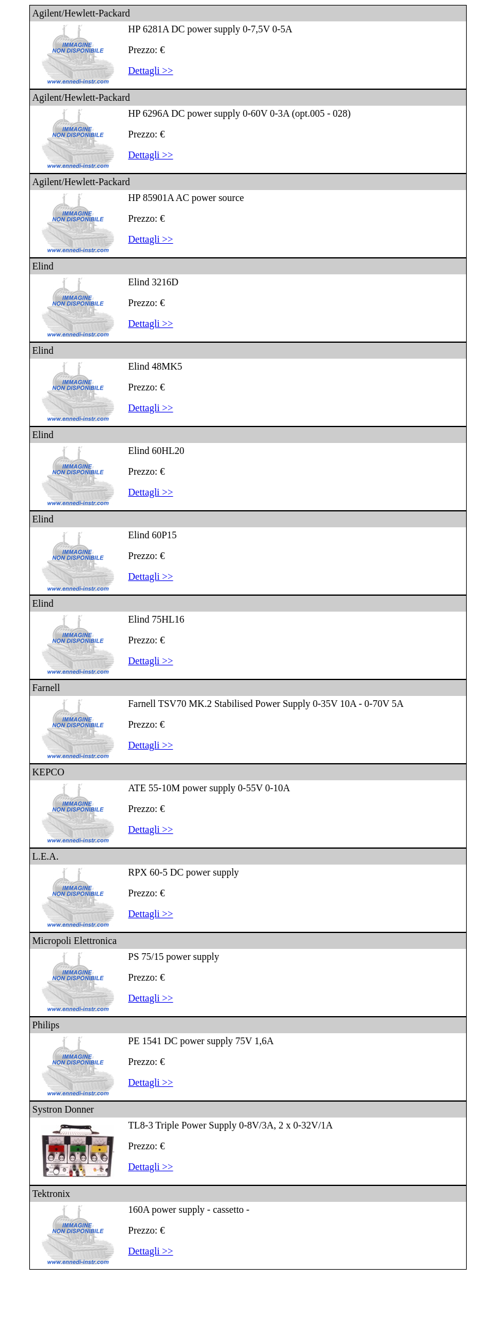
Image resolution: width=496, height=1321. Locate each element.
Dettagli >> (150, 70)
